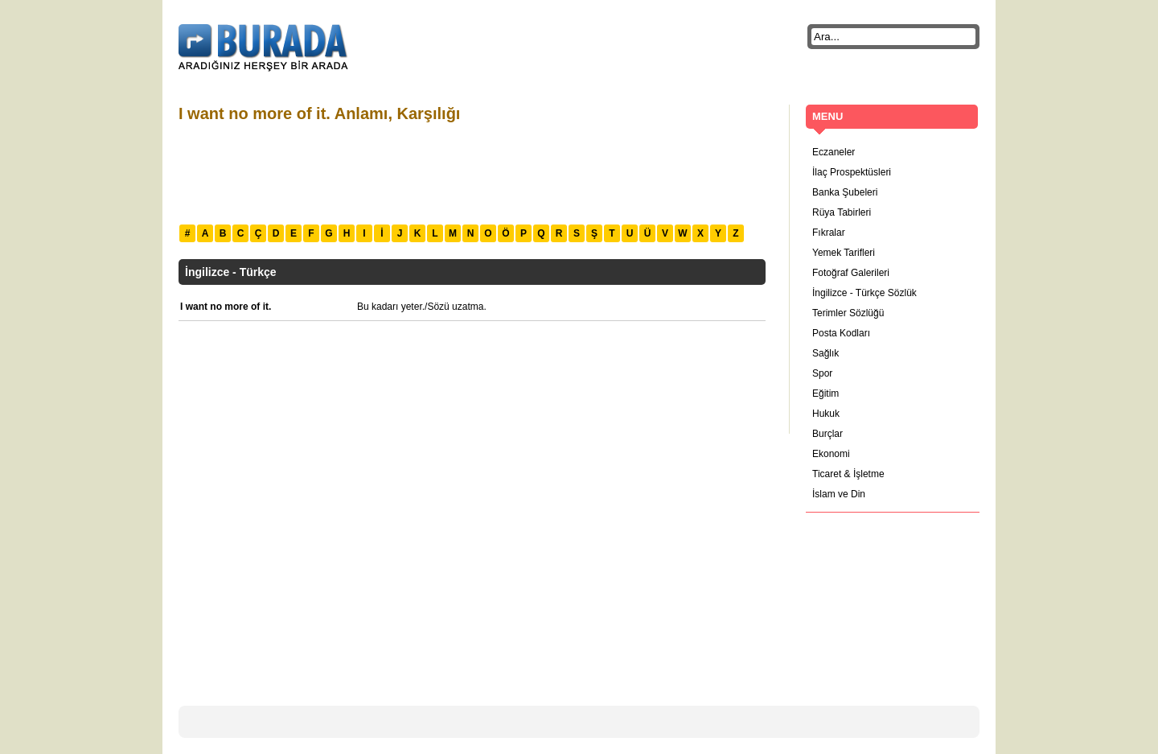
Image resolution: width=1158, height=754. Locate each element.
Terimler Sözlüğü (848, 313)
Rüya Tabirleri (841, 212)
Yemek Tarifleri (843, 252)
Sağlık (825, 353)
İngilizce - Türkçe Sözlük (864, 293)
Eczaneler (833, 152)
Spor (822, 373)
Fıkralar (828, 232)
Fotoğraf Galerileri (850, 272)
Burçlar (827, 433)
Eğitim (825, 393)
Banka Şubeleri (844, 192)
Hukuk (826, 413)
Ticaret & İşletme (848, 474)
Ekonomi (831, 453)
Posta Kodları (841, 333)
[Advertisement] (471, 171)
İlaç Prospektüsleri (851, 172)
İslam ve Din (838, 494)
